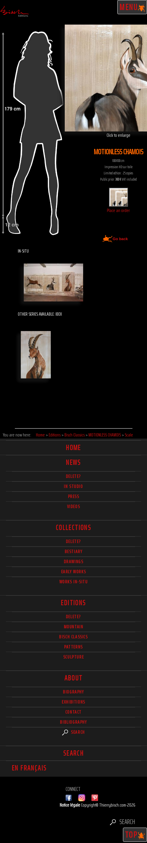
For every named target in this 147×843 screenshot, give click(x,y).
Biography (73, 692)
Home (73, 447)
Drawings (73, 561)
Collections (73, 527)
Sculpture (73, 657)
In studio (73, 486)
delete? (73, 476)
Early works (73, 571)
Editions (73, 602)
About (73, 678)
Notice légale (70, 805)
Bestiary (74, 551)
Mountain (73, 626)
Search (73, 732)
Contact (73, 712)
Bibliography (73, 722)
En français (29, 768)
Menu (132, 7)
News (73, 462)
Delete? (73, 616)
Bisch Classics (73, 636)
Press (73, 496)
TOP (135, 835)
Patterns (73, 647)
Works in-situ (73, 581)
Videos (73, 506)
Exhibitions (73, 702)
